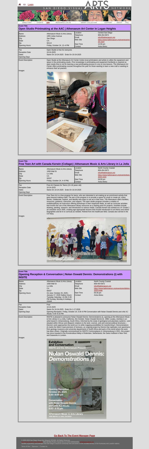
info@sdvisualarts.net (87, 442)
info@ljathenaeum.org (106, 37)
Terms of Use (25, 446)
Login (30, 4)
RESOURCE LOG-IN (63, 22)
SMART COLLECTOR (89, 22)
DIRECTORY (27, 22)
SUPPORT (108, 22)
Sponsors (35, 446)
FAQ (127, 22)
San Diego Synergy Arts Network (32, 442)
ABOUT (119, 22)
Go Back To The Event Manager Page (74, 435)
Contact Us (43, 446)
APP (48, 22)
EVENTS (40, 22)
